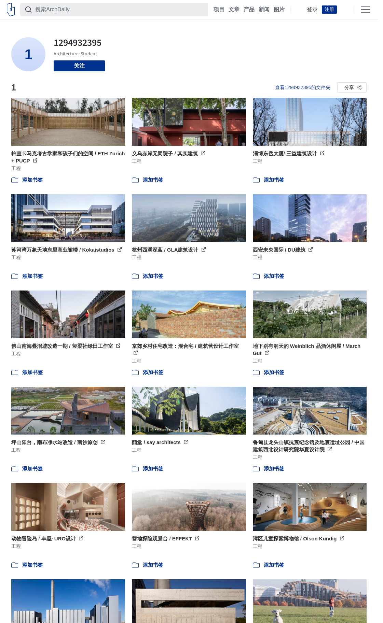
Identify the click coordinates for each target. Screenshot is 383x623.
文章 (234, 9)
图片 (279, 9)
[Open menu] (365, 9)
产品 (249, 9)
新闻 (264, 9)
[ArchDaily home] (11, 9)
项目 (219, 9)
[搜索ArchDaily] (119, 9)
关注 (79, 66)
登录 (312, 9)
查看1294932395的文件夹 (302, 87)
